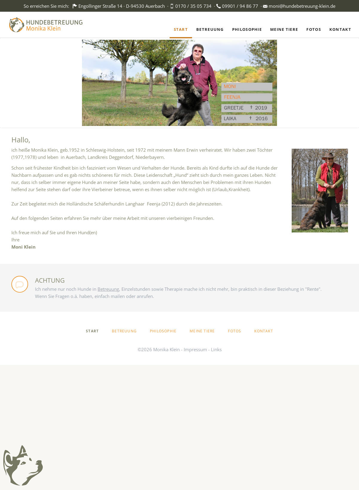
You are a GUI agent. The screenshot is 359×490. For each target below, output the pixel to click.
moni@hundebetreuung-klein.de (302, 6)
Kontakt (263, 331)
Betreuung (124, 331)
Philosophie (163, 331)
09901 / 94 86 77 (240, 6)
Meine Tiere (202, 331)
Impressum (195, 349)
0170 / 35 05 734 (193, 6)
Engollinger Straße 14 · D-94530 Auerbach (121, 6)
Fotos (234, 331)
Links (216, 349)
